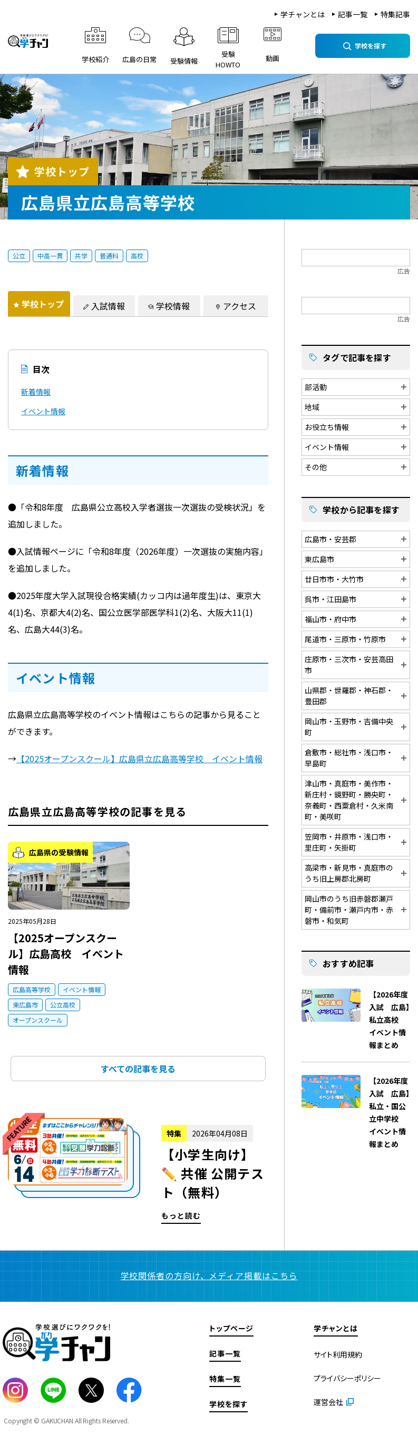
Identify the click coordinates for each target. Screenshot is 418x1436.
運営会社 (328, 1402)
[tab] (39, 303)
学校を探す (228, 1404)
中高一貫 (50, 255)
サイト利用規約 (338, 1354)
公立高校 (62, 1004)
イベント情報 (43, 411)
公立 (19, 255)
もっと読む (138, 1171)
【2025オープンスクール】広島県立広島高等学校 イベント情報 (139, 758)
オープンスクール (38, 1019)
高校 (137, 255)
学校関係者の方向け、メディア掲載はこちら (209, 1275)
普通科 (109, 255)
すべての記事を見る (138, 1068)
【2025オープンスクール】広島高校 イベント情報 (66, 953)
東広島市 (25, 1004)
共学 (81, 255)
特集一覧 (225, 1378)
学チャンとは (302, 14)
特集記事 (395, 14)
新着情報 (36, 391)
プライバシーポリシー (347, 1378)
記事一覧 (352, 14)
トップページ (231, 1328)
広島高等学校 (32, 989)
